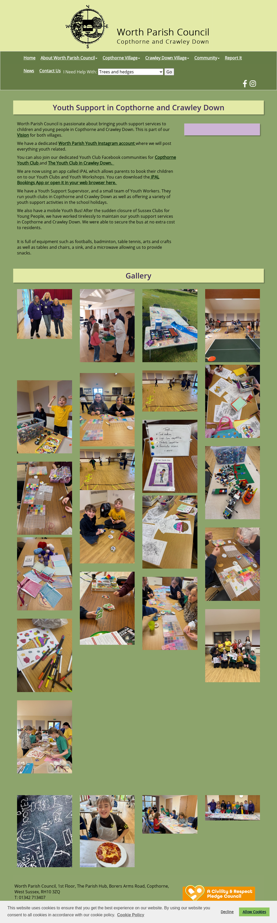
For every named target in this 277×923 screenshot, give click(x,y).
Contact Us (50, 71)
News (29, 71)
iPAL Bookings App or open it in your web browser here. (88, 179)
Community (207, 58)
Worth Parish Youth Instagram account (97, 143)
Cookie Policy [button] (130, 915)
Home (29, 58)
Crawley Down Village (167, 58)
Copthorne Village (121, 58)
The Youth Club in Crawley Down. (81, 163)
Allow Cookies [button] (254, 911)
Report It (233, 58)
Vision (23, 135)
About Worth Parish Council (69, 58)
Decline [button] (227, 911)
